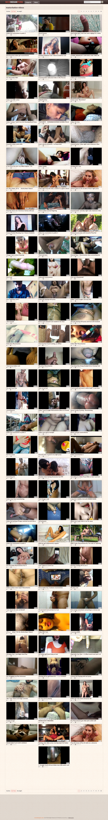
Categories (28, 2)
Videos (36, 2)
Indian (14, 2)
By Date (8, 11)
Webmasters (71, 818)
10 (101, 11)
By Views (14, 11)
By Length (19, 11)
